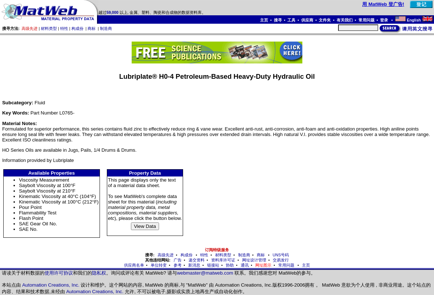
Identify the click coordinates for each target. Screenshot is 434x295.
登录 (384, 20)
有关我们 (345, 20)
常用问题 (367, 20)
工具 (291, 20)
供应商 (307, 20)
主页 (264, 20)
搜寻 (278, 20)
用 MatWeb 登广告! (383, 4)
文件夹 (325, 20)
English (414, 20)
